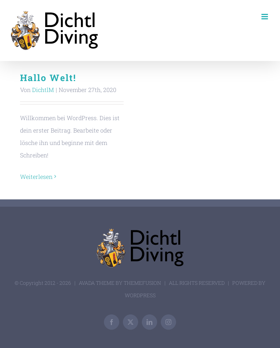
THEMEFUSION (142, 282)
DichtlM (43, 89)
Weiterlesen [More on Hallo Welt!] (36, 176)
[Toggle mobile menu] (265, 16)
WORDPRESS (140, 295)
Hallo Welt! (48, 78)
